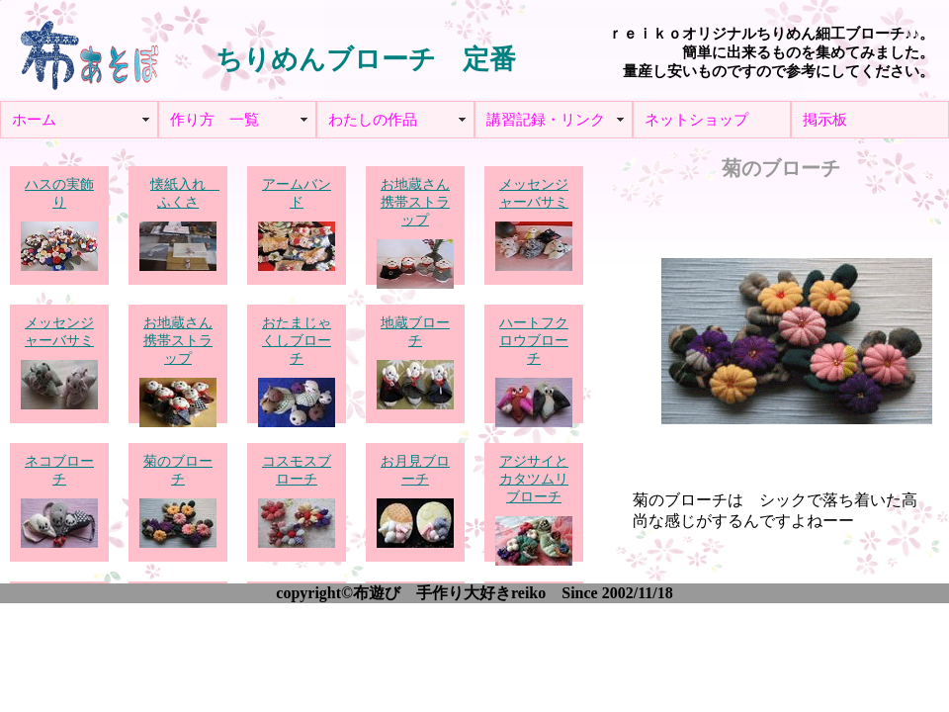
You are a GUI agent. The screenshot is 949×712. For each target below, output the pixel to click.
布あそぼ (89, 49)
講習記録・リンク (545, 120)
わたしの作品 (372, 120)
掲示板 (825, 120)
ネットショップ (696, 120)
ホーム (34, 120)
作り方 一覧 (214, 120)
